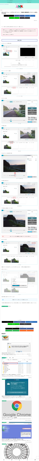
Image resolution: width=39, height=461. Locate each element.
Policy (19, 458)
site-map (21, 458)
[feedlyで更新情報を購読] (20, 326)
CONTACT (13, 458)
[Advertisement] (19, 21)
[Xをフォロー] (17, 326)
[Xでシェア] (7, 16)
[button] (31, 16)
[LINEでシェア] (25, 16)
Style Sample (25, 458)
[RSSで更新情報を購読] (22, 326)
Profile (16, 458)
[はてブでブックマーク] (19, 16)
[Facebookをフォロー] (18, 326)
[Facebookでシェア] (13, 16)
